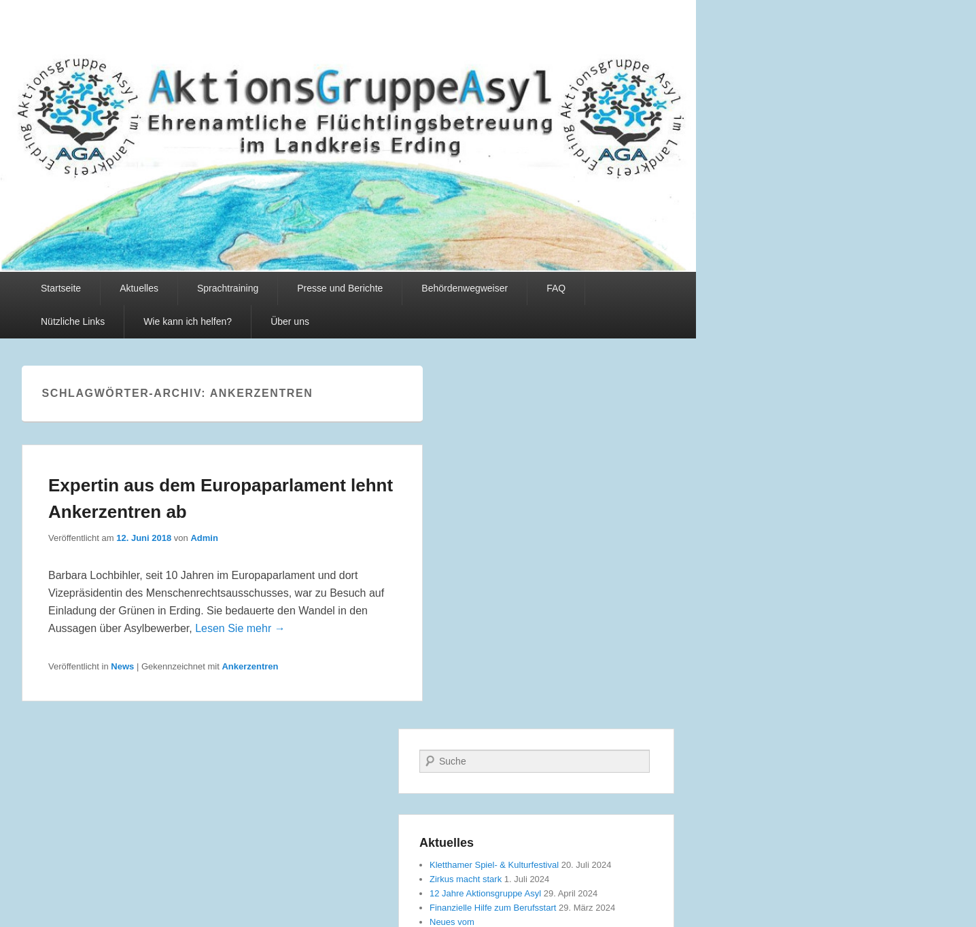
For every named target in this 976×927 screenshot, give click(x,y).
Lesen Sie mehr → (240, 628)
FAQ (555, 288)
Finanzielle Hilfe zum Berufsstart (493, 908)
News (122, 666)
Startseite (61, 288)
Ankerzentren (250, 666)
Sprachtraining (227, 288)
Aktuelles (139, 288)
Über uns (290, 321)
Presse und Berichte (340, 288)
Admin (203, 538)
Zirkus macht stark (466, 879)
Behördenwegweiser (464, 288)
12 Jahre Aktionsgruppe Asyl (485, 893)
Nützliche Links (73, 321)
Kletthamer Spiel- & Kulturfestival (494, 865)
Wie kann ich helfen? (187, 321)
